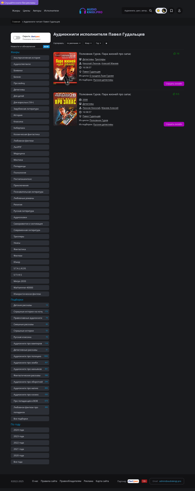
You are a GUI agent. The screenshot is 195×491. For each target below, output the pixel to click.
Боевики (18, 70)
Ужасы (17, 242)
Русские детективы (103, 79)
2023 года (19, 436)
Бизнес (17, 76)
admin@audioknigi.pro (170, 481)
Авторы (37, 10)
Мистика (18, 159)
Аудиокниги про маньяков (28, 369)
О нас (35, 481)
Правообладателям (70, 481)
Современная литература (27, 230)
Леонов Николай (91, 107)
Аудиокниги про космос (26, 394)
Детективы (19, 89)
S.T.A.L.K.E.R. (20, 268)
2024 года (19, 429)
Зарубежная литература (26, 108)
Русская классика (22, 337)
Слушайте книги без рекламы (18, 2)
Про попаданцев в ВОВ (26, 400)
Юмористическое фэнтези (27, 293)
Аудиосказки (20, 217)
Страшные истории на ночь (28, 311)
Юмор (17, 262)
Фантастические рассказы (27, 375)
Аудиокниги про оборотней (28, 381)
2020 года (19, 455)
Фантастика (20, 249)
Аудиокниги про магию (26, 388)
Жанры (16, 10)
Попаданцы (20, 166)
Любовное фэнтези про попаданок (26, 410)
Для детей (19, 96)
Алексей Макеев (109, 63)
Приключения (21, 185)
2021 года (19, 449)
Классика (18, 121)
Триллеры (19, 236)
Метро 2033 (20, 281)
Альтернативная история (27, 57)
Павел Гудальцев (91, 71)
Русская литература (24, 210)
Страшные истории (24, 330)
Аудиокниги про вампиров (28, 343)
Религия (18, 204)
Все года (18, 461)
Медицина (19, 153)
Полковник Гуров (99, 120)
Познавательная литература (28, 191)
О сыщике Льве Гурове (102, 75)
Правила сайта (49, 481)
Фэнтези (18, 255)
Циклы (26, 10)
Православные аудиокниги (28, 317)
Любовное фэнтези (24, 140)
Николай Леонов (91, 63)
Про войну (19, 83)
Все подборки (21, 418)
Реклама (88, 481)
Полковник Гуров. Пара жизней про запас (105, 53)
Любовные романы (24, 198)
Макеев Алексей (109, 107)
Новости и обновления (23, 46)
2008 (85, 99)
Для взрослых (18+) (24, 102)
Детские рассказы (23, 305)
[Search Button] (150, 10)
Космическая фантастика (27, 134)
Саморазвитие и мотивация (28, 223)
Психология (20, 172)
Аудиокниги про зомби (26, 362)
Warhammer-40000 (23, 287)
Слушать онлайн (174, 83)
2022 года (19, 442)
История (18, 115)
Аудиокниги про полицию (27, 356)
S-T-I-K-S (18, 274)
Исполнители (51, 10)
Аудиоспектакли (22, 64)
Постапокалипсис (23, 179)
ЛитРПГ (18, 147)
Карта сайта (102, 481)
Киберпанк (19, 127)
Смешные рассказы (24, 324)
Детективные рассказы (25, 349)
